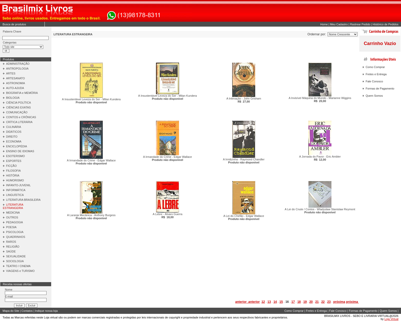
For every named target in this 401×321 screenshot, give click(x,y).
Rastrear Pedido (360, 24)
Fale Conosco (374, 81)
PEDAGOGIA (14, 222)
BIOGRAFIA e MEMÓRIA (22, 92)
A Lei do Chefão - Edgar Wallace (243, 217)
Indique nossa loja (46, 310)
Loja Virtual (391, 318)
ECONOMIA (13, 141)
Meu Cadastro (339, 24)
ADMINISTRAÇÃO (18, 63)
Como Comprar (375, 67)
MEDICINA (13, 212)
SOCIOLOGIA (15, 261)
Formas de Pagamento (380, 88)
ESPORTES (13, 160)
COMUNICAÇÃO (17, 112)
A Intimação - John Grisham (243, 100)
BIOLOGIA (13, 97)
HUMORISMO (15, 180)
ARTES (10, 73)
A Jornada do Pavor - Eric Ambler (320, 158)
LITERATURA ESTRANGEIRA (13, 206)
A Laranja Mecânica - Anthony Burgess (91, 217)
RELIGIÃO (12, 246)
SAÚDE (11, 251)
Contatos (27, 310)
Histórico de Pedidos (385, 24)
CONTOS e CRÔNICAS (21, 117)
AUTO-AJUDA (15, 88)
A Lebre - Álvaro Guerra (167, 216)
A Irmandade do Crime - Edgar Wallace (91, 162)
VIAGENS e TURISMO (20, 270)
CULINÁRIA (13, 126)
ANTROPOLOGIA (17, 68)
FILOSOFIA (13, 170)
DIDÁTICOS (13, 131)
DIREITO (11, 136)
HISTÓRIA (12, 175)
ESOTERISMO (15, 156)
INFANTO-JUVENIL (18, 185)
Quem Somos (374, 95)
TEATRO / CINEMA (18, 266)
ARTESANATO (15, 78)
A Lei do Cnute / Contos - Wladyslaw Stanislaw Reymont (320, 211)
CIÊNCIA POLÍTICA (18, 102)
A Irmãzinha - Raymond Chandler (244, 161)
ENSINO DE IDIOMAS (20, 151)
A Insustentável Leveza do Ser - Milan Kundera (91, 101)
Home (324, 24)
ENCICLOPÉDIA (16, 146)
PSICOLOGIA (15, 232)
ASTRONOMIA (15, 83)
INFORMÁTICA (16, 190)
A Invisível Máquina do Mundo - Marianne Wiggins (320, 99)
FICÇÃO (11, 165)
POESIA (11, 227)
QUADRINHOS (15, 236)
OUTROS (12, 217)
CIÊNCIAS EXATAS (18, 107)
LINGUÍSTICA (15, 194)
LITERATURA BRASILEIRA (23, 199)
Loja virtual (51, 317)
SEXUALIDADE (16, 256)
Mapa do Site (11, 310)
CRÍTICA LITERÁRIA (19, 122)
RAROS (11, 241)
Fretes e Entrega (376, 74)
